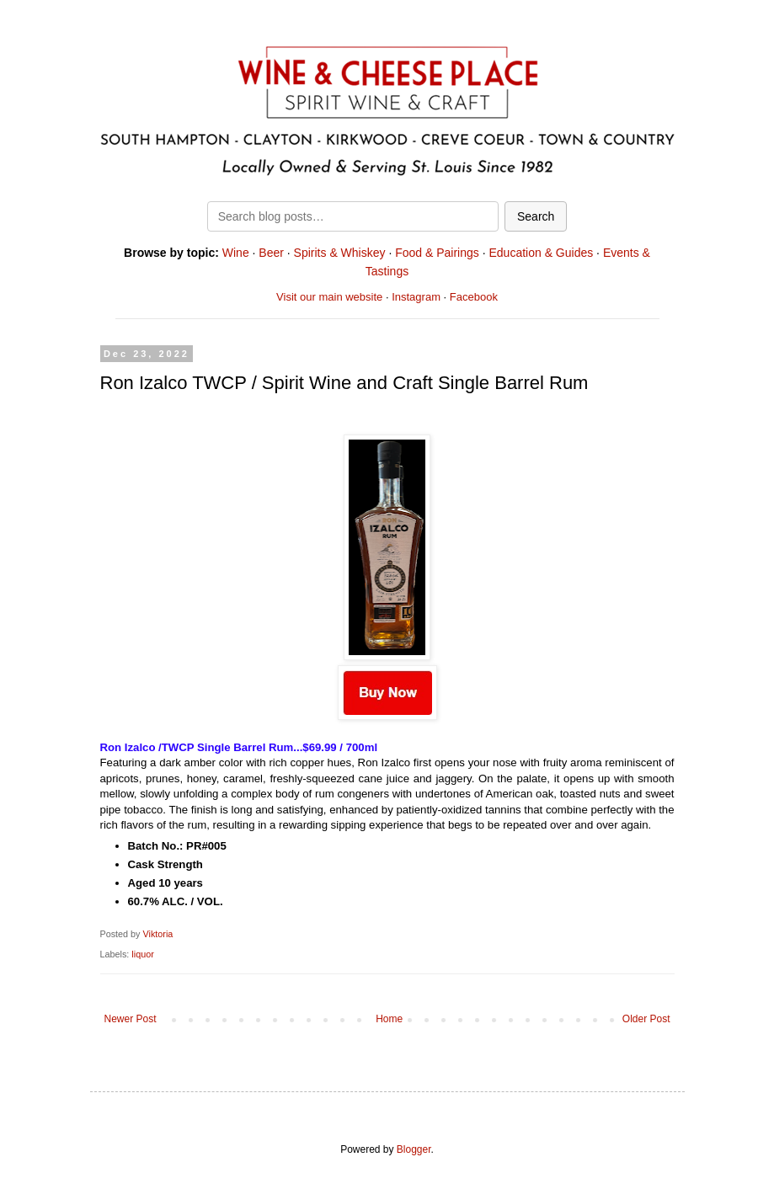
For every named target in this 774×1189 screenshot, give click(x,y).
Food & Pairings (437, 252)
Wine (235, 252)
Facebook (474, 297)
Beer (271, 252)
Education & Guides (540, 252)
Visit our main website (329, 297)
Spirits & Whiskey (340, 252)
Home (389, 1019)
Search (535, 216)
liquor (142, 954)
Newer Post (130, 1019)
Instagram (416, 297)
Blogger (414, 1149)
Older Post (646, 1019)
